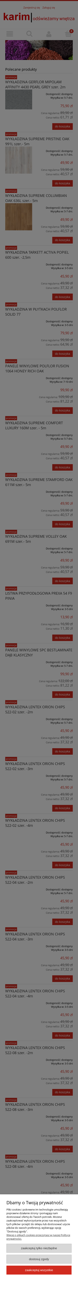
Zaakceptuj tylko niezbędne (39, 1248)
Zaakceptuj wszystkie (39, 1270)
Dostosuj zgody (39, 1259)
